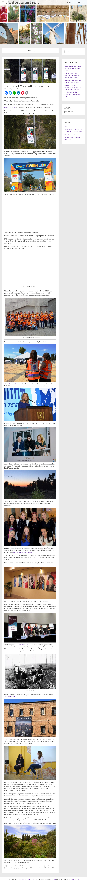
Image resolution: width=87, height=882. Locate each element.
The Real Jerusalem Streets (20, 2)
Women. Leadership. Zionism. (22, 552)
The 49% (47, 868)
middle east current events (36, 868)
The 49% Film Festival (23, 645)
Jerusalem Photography (11, 868)
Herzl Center (20, 866)
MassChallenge (23, 868)
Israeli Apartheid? (10, 107)
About (78, 3)
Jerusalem (9, 866)
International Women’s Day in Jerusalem (27, 86)
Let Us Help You (69, 134)
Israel (42, 866)
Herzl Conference (14, 384)
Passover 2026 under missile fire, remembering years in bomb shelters (73, 87)
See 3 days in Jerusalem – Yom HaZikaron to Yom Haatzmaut (72, 68)
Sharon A (21, 89)
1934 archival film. (10, 697)
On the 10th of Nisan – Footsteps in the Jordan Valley (72, 94)
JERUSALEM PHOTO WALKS (73, 129)
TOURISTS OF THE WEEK (74, 131)
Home (69, 3)
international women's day (32, 866)
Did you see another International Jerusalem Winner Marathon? (72, 75)
